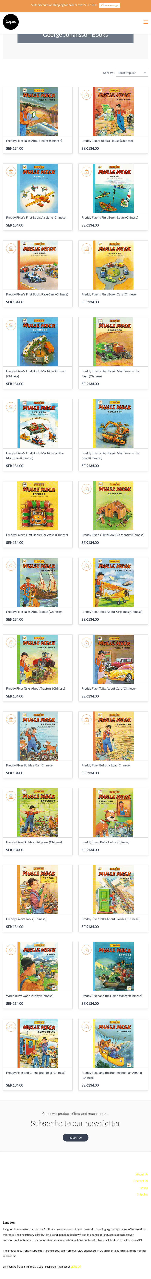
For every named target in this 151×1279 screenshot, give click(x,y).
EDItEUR (76, 1266)
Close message (109, 5)
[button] (75, 1138)
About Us (142, 1174)
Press (144, 1187)
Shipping (142, 1194)
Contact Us (141, 1181)
